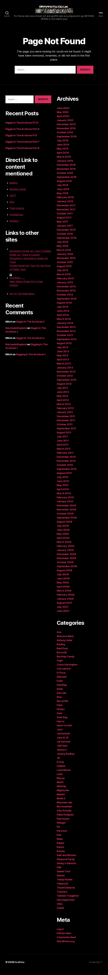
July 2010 (62, 482)
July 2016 (62, 247)
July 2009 (63, 531)
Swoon (61, 880)
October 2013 (65, 340)
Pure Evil (62, 836)
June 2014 (63, 316)
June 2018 (63, 194)
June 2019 (63, 149)
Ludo (60, 779)
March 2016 (64, 255)
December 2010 (66, 462)
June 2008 (63, 583)
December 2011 (66, 421)
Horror (60, 726)
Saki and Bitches (66, 860)
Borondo (62, 657)
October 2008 (65, 567)
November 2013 (66, 336)
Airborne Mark (65, 641)
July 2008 (63, 579)
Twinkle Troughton (68, 901)
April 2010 (63, 494)
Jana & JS (62, 742)
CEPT (13, 200)
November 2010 (66, 466)
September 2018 (66, 182)
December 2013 (66, 332)
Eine (12, 207)
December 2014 (66, 291)
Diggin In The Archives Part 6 (22, 153)
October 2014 (65, 299)
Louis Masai (63, 775)
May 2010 (62, 490)
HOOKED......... (17, 283)
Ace (59, 637)
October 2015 (65, 267)
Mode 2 (61, 803)
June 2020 (63, 113)
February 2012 (65, 413)
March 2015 (64, 279)
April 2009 (63, 543)
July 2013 (62, 352)
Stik (59, 872)
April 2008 (63, 591)
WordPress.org (66, 946)
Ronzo (60, 852)
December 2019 (66, 129)
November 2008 (66, 563)
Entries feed (64, 938)
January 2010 (65, 506)
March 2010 (64, 498)
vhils (59, 909)
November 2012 (66, 377)
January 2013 (65, 372)
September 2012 (66, 385)
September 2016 (66, 243)
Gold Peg (62, 722)
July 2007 (63, 612)
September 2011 (66, 433)
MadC (60, 787)
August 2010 (64, 478)
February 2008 (65, 600)
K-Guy (60, 767)
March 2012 (64, 409)
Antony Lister (64, 645)
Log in (60, 934)
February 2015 (65, 283)
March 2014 (64, 324)
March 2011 (63, 454)
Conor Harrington (67, 669)
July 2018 (62, 190)
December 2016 (66, 235)
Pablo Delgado (65, 819)
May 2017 (62, 226)
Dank (60, 686)
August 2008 (64, 575)
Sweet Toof (63, 876)
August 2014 (64, 308)
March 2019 (64, 162)
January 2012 (65, 417)
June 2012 (63, 397)
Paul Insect (63, 824)
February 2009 (65, 551)
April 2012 (63, 405)
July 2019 (62, 145)
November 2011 (66, 425)
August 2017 (64, 222)
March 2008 (64, 595)
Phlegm (61, 828)
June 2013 (63, 356)
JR (58, 763)
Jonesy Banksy (66, 759)
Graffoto (20, 967)
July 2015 (62, 275)
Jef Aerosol (63, 746)
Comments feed (66, 942)
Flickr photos (17, 213)
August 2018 (64, 186)
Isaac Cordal (64, 730)
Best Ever (62, 653)
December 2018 (66, 170)
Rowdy (61, 856)
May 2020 (63, 117)
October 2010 (65, 470)
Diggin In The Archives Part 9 (22, 134)
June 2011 (63, 445)
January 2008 (65, 604)
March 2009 (64, 547)
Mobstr (61, 799)
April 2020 (63, 121)
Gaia (59, 718)
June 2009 (63, 535)
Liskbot (61, 771)
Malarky (61, 791)
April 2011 (62, 450)
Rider (60, 844)
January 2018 (65, 206)
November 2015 (66, 263)
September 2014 (66, 304)
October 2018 (65, 178)
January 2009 (65, 555)
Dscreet (61, 698)
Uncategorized (65, 905)
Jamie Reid (63, 738)
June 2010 (63, 486)
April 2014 (63, 320)
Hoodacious (16, 219)
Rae (59, 840)
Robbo (60, 848)
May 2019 (62, 153)
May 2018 (62, 198)
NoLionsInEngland (16, 333)
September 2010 (67, 474)
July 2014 (62, 312)
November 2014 (66, 295)
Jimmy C (62, 755)
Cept (60, 665)
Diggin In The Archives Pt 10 (21, 128)
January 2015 (65, 287)
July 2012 (62, 393)
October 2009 (65, 518)
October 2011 (64, 429)
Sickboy (14, 226)
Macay (61, 783)
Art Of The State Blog (22, 299)
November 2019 (66, 133)
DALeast (62, 682)
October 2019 (65, 137)
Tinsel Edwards (66, 892)
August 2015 (64, 271)
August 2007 (64, 608)
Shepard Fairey (66, 864)
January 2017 (65, 231)
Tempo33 (62, 888)
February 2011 (65, 458)
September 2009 (67, 522)
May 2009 (63, 539)
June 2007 (63, 616)
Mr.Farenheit (64, 811)
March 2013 (64, 368)
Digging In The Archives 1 (31, 359)
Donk (60, 694)
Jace (60, 734)
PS (58, 832)
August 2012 (64, 389)
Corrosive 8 (64, 673)
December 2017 (66, 210)
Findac (61, 714)
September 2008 (67, 571)
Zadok (60, 913)
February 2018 (65, 202)
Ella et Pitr (62, 706)
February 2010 (65, 502)
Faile (59, 710)
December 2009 (66, 510)
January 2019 (65, 166)
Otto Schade (64, 815)
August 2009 (64, 527)
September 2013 (66, 344)
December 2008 (66, 559)
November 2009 (66, 514)
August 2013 (64, 348)
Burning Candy (18, 194)
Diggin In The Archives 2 (30, 326)
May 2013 (62, 360)
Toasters (62, 897)
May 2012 (62, 401)
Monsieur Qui (64, 807)
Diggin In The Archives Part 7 (22, 147)
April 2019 (63, 158)
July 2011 (62, 441)
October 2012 (65, 381)
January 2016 (65, 259)
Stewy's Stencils (66, 868)
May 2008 (63, 587)
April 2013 (63, 364)
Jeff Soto (62, 751)
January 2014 (65, 328)
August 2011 (64, 437)
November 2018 (66, 174)
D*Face (61, 678)
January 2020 (65, 125)
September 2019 (66, 141)
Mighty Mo (63, 795)
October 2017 (65, 218)
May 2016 (62, 251)
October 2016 (65, 239)
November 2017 (66, 214)
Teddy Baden (64, 884)
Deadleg (62, 690)
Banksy (14, 188)
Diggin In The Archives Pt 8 (21, 140)
